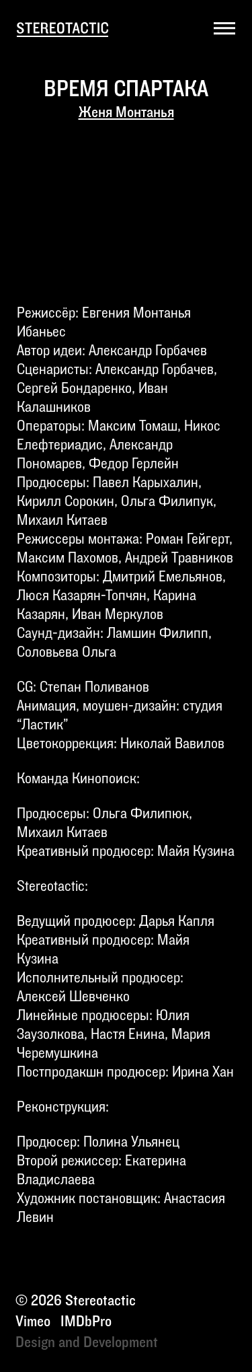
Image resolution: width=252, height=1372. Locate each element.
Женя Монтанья (126, 112)
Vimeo (32, 1321)
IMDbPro (86, 1321)
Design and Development (86, 1342)
